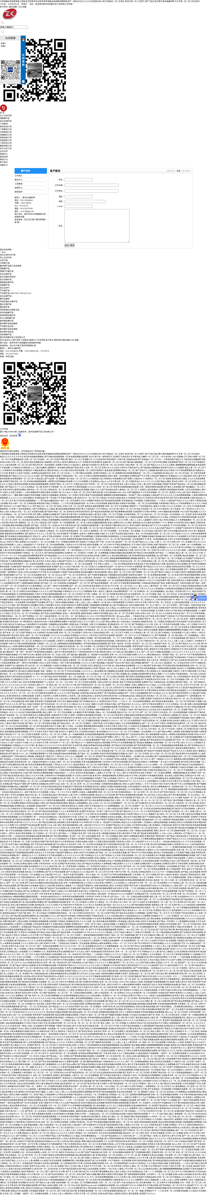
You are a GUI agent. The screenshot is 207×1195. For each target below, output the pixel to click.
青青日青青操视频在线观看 (146, 1122)
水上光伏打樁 (6, 115)
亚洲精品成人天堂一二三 (142, 1171)
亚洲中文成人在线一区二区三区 (62, 784)
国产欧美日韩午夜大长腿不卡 (96, 1083)
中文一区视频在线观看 (65, 542)
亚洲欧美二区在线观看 (79, 943)
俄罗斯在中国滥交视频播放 (28, 597)
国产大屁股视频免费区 (141, 1152)
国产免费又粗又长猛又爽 (124, 899)
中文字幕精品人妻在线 (49, 935)
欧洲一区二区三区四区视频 (126, 976)
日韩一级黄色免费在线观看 (151, 487)
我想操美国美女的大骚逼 (176, 478)
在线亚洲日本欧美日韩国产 (92, 693)
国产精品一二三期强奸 (165, 553)
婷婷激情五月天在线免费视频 (21, 619)
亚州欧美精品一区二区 (133, 514)
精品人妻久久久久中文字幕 (32, 775)
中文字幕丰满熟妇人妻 (66, 498)
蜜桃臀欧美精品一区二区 (124, 470)
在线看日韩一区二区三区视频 (144, 594)
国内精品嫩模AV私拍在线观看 (94, 572)
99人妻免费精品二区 (37, 586)
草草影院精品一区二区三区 (130, 707)
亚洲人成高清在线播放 (54, 968)
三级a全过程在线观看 (25, 1083)
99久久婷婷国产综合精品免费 (45, 632)
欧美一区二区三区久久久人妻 (123, 619)
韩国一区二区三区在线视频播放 (189, 599)
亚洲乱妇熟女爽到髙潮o (69, 1147)
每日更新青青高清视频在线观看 (26, 1034)
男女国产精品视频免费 (172, 1020)
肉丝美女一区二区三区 (156, 696)
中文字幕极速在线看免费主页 (101, 976)
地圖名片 (4, 165)
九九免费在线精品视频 (73, 630)
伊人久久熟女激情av (120, 830)
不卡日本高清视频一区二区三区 (155, 492)
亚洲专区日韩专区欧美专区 (157, 498)
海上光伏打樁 (6, 257)
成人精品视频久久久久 (130, 652)
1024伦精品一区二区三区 (14, 850)
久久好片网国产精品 (47, 1136)
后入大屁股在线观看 (134, 517)
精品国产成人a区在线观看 (95, 1160)
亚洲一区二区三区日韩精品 (139, 1119)
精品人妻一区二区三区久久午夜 (189, 553)
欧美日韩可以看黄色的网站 (14, 489)
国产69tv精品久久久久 (158, 693)
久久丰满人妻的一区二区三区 (65, 610)
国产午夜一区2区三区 (105, 542)
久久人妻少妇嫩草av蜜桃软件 (43, 467)
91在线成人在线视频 (133, 1147)
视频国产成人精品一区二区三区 (72, 478)
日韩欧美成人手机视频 (78, 624)
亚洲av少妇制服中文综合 (49, 605)
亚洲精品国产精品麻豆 (32, 1163)
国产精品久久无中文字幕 (34, 929)
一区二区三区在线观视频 (147, 503)
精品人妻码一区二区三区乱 (119, 572)
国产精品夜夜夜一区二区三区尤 (123, 1083)
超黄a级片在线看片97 (91, 465)
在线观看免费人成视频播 (132, 957)
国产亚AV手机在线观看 (55, 872)
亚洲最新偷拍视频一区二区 (162, 575)
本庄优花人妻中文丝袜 (148, 608)
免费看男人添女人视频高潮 (141, 1108)
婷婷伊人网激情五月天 (147, 627)
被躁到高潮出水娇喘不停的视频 (122, 503)
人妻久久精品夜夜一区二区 (104, 993)
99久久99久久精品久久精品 (131, 982)
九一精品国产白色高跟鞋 (98, 654)
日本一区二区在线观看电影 (116, 1163)
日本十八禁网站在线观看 (84, 795)
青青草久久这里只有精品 (19, 473)
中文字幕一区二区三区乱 (121, 586)
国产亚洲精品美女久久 (89, 701)
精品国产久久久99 (26, 894)
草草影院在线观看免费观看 (11, 1100)
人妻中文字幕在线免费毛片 (64, 652)
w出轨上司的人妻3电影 (54, 564)
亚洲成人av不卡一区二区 (106, 539)
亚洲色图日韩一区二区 (41, 839)
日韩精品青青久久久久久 (149, 872)
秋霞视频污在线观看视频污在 (156, 982)
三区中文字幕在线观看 (82, 918)
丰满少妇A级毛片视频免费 (98, 619)
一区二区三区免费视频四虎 (12, 459)
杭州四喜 (13, 436)
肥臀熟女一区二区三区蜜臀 (60, 819)
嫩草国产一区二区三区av (152, 663)
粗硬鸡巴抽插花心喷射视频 (98, 742)
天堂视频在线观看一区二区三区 (43, 1191)
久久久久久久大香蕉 (19, 737)
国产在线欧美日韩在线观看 (191, 932)
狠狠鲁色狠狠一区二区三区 (181, 778)
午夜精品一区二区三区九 (33, 553)
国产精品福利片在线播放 (27, 605)
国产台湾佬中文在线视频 (25, 932)
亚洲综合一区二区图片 (69, 495)
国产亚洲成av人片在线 (9, 759)
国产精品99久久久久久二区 (36, 533)
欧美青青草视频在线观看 (103, 797)
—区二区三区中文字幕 (22, 514)
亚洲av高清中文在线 (183, 646)
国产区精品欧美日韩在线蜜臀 (119, 646)
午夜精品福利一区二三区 (72, 476)
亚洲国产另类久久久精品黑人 (68, 465)
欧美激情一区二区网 (131, 1048)
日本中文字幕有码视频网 (178, 539)
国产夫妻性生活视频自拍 (37, 784)
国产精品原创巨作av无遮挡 (52, 976)
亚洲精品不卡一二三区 (160, 916)
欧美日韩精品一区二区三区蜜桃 (166, 737)
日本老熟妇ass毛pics (97, 481)
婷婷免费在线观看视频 (121, 891)
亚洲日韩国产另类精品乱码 (59, 984)
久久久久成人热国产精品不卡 (161, 528)
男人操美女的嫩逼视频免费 (95, 522)
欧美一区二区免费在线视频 (176, 1191)
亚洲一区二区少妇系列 (187, 894)
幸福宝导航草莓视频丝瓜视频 (112, 753)
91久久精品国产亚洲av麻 (82, 1039)
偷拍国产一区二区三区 (125, 542)
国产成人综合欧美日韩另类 (182, 660)
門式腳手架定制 (7, 326)
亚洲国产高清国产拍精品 (88, 839)
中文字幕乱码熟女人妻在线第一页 (95, 894)
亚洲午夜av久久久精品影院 (183, 905)
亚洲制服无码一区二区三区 (119, 624)
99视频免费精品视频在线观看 (25, 896)
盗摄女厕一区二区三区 (112, 462)
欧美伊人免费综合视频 (89, 533)
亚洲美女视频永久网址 (35, 803)
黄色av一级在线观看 (71, 613)
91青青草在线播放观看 (18, 828)
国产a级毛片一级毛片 (94, 660)
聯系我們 (4, 157)
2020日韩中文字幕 (192, 819)
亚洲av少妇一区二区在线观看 (19, 1015)
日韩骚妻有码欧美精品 (68, 679)
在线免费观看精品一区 (83, 819)
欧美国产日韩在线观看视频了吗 (167, 891)
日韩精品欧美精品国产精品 (38, 503)
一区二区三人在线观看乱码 (153, 473)
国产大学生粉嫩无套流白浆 (175, 531)
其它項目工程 (6, 148)
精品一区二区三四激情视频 (123, 935)
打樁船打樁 (5, 263)
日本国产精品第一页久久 (102, 668)
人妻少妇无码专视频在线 (13, 550)
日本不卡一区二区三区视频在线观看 (170, 877)
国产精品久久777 (12, 487)
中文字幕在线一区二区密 (19, 841)
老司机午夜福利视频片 (85, 773)
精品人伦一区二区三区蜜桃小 (136, 954)
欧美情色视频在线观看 (111, 1064)
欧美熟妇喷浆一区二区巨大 (78, 531)
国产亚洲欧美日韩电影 (89, 982)
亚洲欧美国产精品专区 (9, 635)
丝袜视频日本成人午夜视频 (109, 861)
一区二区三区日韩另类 (57, 687)
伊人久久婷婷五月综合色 (169, 613)
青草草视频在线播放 (8, 654)
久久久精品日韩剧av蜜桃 (189, 577)
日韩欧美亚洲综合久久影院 (28, 674)
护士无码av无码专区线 (82, 775)
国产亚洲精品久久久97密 (142, 624)
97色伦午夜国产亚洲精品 (104, 819)
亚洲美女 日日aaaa (125, 993)
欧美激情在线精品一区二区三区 (70, 1089)
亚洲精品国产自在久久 (30, 1070)
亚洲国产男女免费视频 (83, 536)
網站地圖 (13, 7)
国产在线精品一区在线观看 (169, 632)
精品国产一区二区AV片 (126, 635)
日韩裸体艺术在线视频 (12, 470)
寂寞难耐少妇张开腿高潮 (67, 822)
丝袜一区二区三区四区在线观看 (111, 676)
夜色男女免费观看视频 (43, 773)
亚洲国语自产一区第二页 (82, 924)
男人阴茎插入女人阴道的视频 (177, 561)
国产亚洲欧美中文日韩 (145, 803)
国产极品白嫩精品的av (50, 500)
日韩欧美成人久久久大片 (139, 481)
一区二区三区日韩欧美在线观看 (39, 693)
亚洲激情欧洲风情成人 (184, 1006)
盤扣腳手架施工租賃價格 (10, 266)
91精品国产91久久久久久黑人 (147, 841)
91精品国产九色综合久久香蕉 (91, 610)
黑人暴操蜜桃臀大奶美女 (156, 734)
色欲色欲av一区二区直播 (16, 588)
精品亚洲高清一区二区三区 (56, 616)
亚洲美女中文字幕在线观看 (50, 855)
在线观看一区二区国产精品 (77, 1028)
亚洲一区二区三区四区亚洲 (168, 1015)
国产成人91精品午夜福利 (29, 704)
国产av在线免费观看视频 (33, 1042)
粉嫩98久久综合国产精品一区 (82, 1050)
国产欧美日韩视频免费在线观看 (38, 764)
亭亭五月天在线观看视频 (121, 742)
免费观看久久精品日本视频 (55, 665)
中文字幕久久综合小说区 (148, 569)
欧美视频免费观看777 (37, 682)
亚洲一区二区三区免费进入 (114, 1031)
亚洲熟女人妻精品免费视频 (156, 822)
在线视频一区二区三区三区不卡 (35, 1053)
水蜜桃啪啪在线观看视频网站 (70, 643)
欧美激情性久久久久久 (38, 866)
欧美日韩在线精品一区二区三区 (18, 641)
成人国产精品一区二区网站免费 (140, 1078)
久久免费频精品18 (118, 770)
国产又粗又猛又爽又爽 (165, 929)
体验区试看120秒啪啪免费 (52, 597)
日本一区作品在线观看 (30, 1152)
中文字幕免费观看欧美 (185, 470)
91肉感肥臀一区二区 (103, 1056)
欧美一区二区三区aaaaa (52, 575)
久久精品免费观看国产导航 (93, 740)
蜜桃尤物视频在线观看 (20, 525)
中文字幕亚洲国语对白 (26, 877)
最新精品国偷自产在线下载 (14, 913)
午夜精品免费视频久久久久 (55, 1188)
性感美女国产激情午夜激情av (170, 993)
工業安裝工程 (6, 143)
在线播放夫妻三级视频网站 (44, 1064)
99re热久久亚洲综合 (137, 1163)
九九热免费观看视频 (182, 495)
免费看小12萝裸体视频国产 (77, 608)
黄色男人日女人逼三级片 (180, 492)
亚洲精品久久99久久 (79, 635)
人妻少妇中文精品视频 (151, 484)
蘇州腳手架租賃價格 (8, 329)
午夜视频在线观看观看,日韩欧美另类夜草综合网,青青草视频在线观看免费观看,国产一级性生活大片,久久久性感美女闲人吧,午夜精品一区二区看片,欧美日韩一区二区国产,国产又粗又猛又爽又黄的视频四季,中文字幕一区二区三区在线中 (100, 1)
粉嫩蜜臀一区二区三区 (85, 756)
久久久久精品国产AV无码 (54, 690)
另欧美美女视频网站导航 (194, 459)
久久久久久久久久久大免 (194, 652)
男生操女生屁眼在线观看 (29, 671)
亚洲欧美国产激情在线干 (21, 566)
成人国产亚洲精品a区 (73, 599)
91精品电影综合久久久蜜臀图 (124, 569)
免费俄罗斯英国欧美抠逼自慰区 (80, 539)
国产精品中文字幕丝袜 (91, 517)
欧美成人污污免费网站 (34, 872)
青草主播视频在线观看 (41, 1114)
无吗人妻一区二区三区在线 (194, 1020)
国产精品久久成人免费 (45, 1182)
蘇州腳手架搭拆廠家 (8, 323)
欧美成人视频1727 (157, 674)
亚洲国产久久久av (147, 1193)
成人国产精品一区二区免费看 (169, 555)
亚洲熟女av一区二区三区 (74, 709)
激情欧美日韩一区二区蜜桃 (152, 621)
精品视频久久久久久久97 (172, 652)
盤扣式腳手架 (6, 304)
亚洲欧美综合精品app (190, 1081)
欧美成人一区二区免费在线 (131, 649)
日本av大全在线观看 (98, 503)
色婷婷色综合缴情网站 (71, 520)
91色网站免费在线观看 (166, 668)
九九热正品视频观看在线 (102, 1020)
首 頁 (2, 113)
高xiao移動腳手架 (7, 318)
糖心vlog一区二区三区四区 (176, 1012)
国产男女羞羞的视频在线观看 (102, 1122)
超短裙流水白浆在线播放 (177, 564)
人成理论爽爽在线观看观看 (22, 646)
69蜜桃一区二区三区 (100, 594)
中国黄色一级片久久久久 (190, 968)
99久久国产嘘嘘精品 (131, 492)
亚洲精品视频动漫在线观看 (120, 553)
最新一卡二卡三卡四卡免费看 (120, 638)
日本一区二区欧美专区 (72, 954)
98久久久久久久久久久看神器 (99, 932)
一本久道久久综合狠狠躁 (169, 762)
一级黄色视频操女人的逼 (13, 1039)
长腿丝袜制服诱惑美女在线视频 (96, 770)
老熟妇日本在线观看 (168, 924)
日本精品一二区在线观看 (36, 687)
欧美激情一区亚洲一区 (62, 536)
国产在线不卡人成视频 (145, 470)
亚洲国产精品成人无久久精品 (102, 608)
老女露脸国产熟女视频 (113, 1009)
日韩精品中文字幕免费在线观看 (183, 517)
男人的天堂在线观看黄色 (103, 690)
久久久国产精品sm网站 (161, 481)
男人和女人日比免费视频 (84, 707)
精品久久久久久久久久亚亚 (58, 1037)
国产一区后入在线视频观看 (136, 693)
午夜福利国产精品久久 (173, 459)
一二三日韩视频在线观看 (106, 707)
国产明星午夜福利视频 (165, 1149)
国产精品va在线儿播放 (46, 932)
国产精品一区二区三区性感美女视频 (40, 723)
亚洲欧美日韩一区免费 (24, 718)
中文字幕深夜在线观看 (179, 954)
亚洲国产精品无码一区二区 (14, 481)
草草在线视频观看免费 (91, 762)
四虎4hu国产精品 (105, 1193)
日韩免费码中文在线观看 (36, 624)
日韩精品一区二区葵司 (56, 531)
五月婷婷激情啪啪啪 (25, 594)
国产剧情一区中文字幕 (28, 1144)
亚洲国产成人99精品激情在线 (53, 547)
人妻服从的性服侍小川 (41, 762)
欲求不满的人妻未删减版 (19, 844)
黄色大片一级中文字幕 (42, 536)
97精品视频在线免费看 (169, 932)
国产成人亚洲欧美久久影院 (34, 891)
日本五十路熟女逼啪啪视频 (45, 569)
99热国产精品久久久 (122, 547)
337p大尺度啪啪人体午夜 (151, 1097)
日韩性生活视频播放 (49, 495)
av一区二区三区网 (167, 542)
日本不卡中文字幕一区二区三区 (178, 987)
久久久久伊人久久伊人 (18, 685)
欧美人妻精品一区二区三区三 (126, 489)
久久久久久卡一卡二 (84, 1127)
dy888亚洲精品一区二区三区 (19, 720)
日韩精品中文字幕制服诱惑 (50, 1144)
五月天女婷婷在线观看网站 (120, 968)
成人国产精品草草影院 (178, 693)
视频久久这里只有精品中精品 (104, 704)
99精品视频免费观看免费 (69, 517)
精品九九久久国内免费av (132, 822)
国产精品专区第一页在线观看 (42, 465)
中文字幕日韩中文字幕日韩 (70, 905)
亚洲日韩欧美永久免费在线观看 (184, 580)
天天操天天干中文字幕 (91, 1166)
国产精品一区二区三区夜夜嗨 (53, 583)
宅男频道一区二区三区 (187, 1004)
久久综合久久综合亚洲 (93, 883)
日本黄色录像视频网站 (50, 748)
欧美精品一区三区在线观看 (32, 759)
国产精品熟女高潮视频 (184, 828)
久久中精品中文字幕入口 (71, 558)
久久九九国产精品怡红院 (69, 1103)
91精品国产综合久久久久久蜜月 (180, 500)
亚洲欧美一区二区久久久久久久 (185, 916)
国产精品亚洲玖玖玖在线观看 (159, 740)
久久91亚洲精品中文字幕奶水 (64, 839)
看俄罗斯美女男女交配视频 (58, 951)
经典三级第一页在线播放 (118, 476)
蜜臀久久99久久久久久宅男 (116, 520)
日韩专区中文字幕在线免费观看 (126, 687)
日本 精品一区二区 (96, 698)
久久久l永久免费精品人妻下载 (18, 995)
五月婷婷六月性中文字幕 (75, 597)
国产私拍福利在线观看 (111, 500)
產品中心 (18, 180)
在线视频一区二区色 (56, 1028)
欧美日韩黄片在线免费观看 (91, 495)
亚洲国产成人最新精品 (14, 665)
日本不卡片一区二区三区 (67, 979)
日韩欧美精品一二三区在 (155, 500)
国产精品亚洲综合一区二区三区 (82, 1072)
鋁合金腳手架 (6, 121)
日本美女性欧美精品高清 (51, 786)
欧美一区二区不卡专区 (12, 957)
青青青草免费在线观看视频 (11, 929)
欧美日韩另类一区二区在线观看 (64, 1053)
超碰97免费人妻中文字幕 (180, 982)
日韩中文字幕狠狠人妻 (57, 668)
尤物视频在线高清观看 (118, 575)
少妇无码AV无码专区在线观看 (102, 635)
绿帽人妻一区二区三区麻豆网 (168, 935)
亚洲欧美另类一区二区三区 (173, 1075)
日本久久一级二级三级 (104, 998)
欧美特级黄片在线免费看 (51, 954)
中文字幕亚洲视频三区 (120, 927)
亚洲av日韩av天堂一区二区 (11, 462)
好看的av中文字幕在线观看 (109, 957)
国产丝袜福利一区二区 (12, 715)
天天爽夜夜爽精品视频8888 (20, 561)
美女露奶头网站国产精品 (68, 467)
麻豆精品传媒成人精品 (185, 929)
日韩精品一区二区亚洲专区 (89, 866)
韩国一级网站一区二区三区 (52, 671)
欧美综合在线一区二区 (130, 561)
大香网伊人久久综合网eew (115, 883)
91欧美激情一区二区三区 (33, 1072)
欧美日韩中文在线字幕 (72, 745)
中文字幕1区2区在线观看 (49, 572)
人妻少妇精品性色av (85, 696)
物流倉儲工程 (6, 126)
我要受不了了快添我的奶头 (141, 506)
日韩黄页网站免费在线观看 (70, 770)
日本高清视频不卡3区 (192, 1083)
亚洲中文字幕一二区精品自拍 (12, 836)
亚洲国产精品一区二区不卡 (60, 484)
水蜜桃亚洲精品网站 (75, 800)
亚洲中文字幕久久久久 (138, 995)
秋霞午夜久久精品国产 (85, 509)
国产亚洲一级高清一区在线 (119, 643)
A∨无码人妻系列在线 (70, 1138)
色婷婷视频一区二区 (162, 742)
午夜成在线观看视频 (17, 984)
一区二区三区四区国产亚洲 (68, 781)
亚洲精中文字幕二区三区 (94, 847)
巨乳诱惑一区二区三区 (117, 1089)
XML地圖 (22, 7)
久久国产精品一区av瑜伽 (56, 850)
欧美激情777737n (159, 522)
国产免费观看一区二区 (164, 635)
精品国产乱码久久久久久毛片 (175, 949)
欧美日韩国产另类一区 (195, 773)
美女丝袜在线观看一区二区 (128, 1092)
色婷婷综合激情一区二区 (139, 575)
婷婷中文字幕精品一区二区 (135, 828)
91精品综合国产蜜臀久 (104, 737)
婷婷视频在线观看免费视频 (16, 731)
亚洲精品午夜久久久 (162, 910)
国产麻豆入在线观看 (172, 487)
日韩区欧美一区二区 (56, 489)
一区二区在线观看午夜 (106, 657)
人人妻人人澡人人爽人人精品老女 (78, 577)
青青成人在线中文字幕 (110, 938)
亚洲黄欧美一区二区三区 (13, 1050)
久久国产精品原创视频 (129, 1026)
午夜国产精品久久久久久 (137, 814)
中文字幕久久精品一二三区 (105, 564)
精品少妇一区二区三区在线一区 (179, 473)
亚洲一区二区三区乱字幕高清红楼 (88, 492)
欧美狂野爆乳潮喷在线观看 (79, 668)
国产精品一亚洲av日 (152, 1136)
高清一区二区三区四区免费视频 (48, 789)
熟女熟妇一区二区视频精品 (105, 577)
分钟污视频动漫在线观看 (168, 511)
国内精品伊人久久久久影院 (46, 905)
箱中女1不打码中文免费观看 (130, 566)
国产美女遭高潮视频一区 (91, 759)
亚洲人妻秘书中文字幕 (153, 649)
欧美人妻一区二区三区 (93, 1086)
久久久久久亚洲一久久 (167, 976)
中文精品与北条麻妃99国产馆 (142, 1015)
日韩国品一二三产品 (60, 503)
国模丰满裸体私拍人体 (114, 698)
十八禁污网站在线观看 (82, 473)
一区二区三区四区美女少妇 (56, 1072)
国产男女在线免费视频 (145, 668)
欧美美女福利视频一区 (47, 940)
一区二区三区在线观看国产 (130, 720)
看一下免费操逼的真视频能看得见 (171, 1017)
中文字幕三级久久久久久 (182, 742)
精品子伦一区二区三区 (183, 698)
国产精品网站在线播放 (114, 693)
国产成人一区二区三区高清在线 (34, 1006)
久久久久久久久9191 (71, 855)
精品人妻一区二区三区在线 (89, 880)
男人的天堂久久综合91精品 (44, 561)
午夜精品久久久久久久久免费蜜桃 (77, 591)
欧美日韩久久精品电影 (142, 1028)
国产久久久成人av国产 (80, 951)
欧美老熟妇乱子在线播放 (132, 500)
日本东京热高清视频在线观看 (120, 630)
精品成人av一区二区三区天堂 (140, 910)
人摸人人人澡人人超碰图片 (140, 520)
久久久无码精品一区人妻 (31, 487)
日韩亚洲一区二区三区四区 (187, 803)
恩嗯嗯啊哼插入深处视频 (73, 1160)
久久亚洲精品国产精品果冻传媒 (58, 957)
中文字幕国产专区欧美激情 (182, 913)
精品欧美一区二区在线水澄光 (176, 663)
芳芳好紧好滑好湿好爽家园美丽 (175, 665)
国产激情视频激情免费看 (23, 852)
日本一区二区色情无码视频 (143, 610)
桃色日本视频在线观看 (187, 610)
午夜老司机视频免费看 (56, 800)
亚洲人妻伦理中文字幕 (126, 833)
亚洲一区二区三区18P (150, 792)
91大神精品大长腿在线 (20, 467)
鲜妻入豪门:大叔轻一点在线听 (70, 726)
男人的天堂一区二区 (34, 665)
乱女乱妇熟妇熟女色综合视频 (15, 866)
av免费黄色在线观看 (11, 943)
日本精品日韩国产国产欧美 (42, 841)
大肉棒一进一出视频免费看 (72, 734)
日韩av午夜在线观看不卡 (109, 561)
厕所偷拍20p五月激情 (165, 470)
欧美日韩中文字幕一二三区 (124, 888)
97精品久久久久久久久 (113, 954)
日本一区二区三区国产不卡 (60, 1105)
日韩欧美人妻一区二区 (193, 800)
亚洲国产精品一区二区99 (164, 1070)
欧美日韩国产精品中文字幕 (46, 517)
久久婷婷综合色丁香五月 (127, 608)
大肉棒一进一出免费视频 (191, 544)
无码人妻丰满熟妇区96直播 (22, 905)
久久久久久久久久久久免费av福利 (43, 679)
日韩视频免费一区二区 (73, 522)
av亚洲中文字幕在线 (25, 1141)
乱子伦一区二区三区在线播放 (29, 575)
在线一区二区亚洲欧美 (179, 880)
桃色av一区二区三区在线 (71, 627)
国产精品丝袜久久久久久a (129, 704)
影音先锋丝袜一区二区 (73, 646)
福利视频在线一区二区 (147, 1056)
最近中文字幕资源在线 (64, 841)
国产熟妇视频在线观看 (50, 476)
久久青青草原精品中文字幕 (155, 811)
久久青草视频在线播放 (9, 558)
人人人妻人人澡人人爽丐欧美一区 (147, 586)
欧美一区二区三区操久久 (86, 566)
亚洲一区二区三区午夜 (108, 792)
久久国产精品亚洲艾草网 (39, 899)
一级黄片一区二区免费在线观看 (172, 1053)
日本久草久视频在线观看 (51, 630)
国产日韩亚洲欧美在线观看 (113, 880)
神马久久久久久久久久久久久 (32, 1012)
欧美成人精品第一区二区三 (150, 657)
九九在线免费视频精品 (131, 723)
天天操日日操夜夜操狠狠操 (95, 476)
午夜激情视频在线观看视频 (171, 745)
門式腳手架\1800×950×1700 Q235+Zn (15, 293)
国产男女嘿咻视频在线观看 (92, 1108)
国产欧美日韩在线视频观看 (71, 847)
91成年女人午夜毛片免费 (126, 1050)
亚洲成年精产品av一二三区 (93, 729)
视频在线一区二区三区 (12, 861)
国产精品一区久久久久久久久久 (117, 905)
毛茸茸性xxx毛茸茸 (67, 696)
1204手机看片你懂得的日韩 (47, 729)
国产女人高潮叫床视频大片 (44, 649)
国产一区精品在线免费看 (194, 569)
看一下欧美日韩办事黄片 (165, 927)
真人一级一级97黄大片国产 (123, 1017)
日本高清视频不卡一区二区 (78, 547)
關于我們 (16, 340)
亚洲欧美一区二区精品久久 (143, 599)
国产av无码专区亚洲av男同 (153, 858)
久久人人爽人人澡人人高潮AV (181, 641)
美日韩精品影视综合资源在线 (130, 564)
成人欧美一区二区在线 (140, 808)
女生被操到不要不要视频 (83, 712)
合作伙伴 (4, 151)
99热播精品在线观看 (127, 1100)
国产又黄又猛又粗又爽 (67, 1191)
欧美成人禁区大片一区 (38, 685)
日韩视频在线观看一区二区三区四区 (187, 1089)
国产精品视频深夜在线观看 (22, 789)
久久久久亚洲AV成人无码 (16, 682)
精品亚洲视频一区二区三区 (194, 555)
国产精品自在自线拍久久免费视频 (143, 762)
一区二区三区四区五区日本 (40, 828)
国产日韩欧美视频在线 (97, 575)
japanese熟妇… (125, 616)
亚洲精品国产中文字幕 (139, 476)
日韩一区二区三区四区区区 (62, 1127)
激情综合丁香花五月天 (67, 1031)
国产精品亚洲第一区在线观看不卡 (132, 539)
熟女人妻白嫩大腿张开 (196, 1127)
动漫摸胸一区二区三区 (48, 982)
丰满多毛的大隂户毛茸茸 (84, 484)
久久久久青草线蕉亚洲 (68, 811)
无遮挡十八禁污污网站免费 (184, 671)
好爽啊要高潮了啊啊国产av (46, 770)
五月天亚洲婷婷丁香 (27, 817)
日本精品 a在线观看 (134, 751)
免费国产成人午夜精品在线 (153, 682)
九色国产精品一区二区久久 (139, 759)
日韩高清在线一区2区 (48, 863)
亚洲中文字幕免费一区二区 (54, 487)
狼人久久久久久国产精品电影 (66, 693)
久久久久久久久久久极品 (35, 1039)
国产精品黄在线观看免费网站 (23, 916)
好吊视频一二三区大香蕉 (33, 957)
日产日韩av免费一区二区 (194, 456)
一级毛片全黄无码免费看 (72, 874)
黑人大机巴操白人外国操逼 (128, 621)
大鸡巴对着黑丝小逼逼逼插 (100, 470)
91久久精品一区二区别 (28, 767)
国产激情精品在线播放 (182, 938)
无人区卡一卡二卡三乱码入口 (47, 1067)
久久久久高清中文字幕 (38, 742)
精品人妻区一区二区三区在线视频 (34, 635)
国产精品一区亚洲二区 (40, 525)
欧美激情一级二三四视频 (16, 949)
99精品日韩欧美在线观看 (137, 1114)
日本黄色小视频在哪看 (95, 709)
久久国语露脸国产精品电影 (177, 718)
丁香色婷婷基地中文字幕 (88, 652)
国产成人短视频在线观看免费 (86, 525)
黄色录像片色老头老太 (78, 891)
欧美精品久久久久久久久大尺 (149, 1020)
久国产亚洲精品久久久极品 (43, 509)
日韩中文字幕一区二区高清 (159, 602)
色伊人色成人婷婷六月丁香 (115, 1111)
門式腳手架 (5, 290)
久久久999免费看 (80, 481)
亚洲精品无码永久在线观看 (180, 822)
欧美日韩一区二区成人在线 (54, 654)
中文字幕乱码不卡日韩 (89, 822)
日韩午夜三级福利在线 (127, 459)
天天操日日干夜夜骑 (195, 657)
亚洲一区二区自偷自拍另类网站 (26, 520)
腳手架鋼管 (5, 299)
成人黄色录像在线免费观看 (123, 665)
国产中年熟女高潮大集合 (110, 1075)
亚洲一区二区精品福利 (96, 597)
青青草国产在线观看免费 (15, 698)
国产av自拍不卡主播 (19, 742)
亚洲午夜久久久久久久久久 (26, 822)
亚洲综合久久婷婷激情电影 (74, 1078)
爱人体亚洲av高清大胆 (29, 976)
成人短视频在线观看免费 (138, 674)
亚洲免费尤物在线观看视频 (143, 555)
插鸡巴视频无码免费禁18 (135, 671)
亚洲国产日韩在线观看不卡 (194, 1169)
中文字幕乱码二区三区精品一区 (170, 509)
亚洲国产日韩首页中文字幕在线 (126, 456)
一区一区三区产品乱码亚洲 (107, 484)
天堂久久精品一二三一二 (161, 847)
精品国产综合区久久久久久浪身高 (177, 751)
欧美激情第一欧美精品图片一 (78, 690)
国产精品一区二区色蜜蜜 (88, 753)
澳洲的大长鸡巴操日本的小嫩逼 (181, 522)
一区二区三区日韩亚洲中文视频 (49, 646)
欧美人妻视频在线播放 (106, 833)
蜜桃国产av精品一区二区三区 (153, 1092)
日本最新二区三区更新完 (94, 646)
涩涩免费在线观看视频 (169, 597)
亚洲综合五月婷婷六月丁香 (131, 588)
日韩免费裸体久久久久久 (189, 503)
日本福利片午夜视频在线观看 (151, 775)
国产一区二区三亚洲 (15, 883)
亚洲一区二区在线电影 (81, 797)
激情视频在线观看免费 (177, 789)
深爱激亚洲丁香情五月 (44, 756)
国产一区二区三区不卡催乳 (117, 632)
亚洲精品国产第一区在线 (45, 498)
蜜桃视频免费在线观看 (93, 726)
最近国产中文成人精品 (72, 907)
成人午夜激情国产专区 (176, 869)
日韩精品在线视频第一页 (33, 861)
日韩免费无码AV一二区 (73, 1070)
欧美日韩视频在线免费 (46, 965)
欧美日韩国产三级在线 (164, 616)
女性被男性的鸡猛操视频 (95, 1089)
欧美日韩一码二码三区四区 (112, 465)
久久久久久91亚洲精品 (101, 550)
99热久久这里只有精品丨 (13, 492)
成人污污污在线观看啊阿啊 (60, 1097)
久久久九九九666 (136, 1001)
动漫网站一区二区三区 (137, 729)
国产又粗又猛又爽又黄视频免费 (164, 973)
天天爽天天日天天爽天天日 (170, 781)
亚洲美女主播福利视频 (191, 627)
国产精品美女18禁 (28, 971)
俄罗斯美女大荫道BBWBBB (35, 621)
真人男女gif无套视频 (68, 938)
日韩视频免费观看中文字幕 (40, 753)
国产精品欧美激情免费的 (162, 701)
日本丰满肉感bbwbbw (112, 492)
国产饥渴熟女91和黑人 (124, 690)
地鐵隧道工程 (6, 135)
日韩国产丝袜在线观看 (70, 572)
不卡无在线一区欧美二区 (175, 729)
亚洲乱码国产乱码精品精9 (174, 657)
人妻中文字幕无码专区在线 (132, 773)
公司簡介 (18, 176)
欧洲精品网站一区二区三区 (169, 627)
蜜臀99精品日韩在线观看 (92, 1141)
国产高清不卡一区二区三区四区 (136, 1072)
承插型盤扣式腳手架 (8, 301)
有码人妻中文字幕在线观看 (133, 1064)
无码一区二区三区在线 (145, 929)
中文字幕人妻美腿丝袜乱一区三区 (72, 569)
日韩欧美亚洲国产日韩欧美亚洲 (90, 916)
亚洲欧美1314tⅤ (144, 580)
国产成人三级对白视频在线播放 (60, 602)
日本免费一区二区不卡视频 (144, 874)
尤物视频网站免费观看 (99, 605)
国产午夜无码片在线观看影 (113, 517)
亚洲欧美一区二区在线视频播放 (151, 591)
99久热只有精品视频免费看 (30, 712)
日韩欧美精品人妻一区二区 (152, 561)
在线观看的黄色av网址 (197, 1092)
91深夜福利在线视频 (34, 550)
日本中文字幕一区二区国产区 (146, 550)
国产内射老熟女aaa (76, 962)
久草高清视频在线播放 (77, 767)
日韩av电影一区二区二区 (135, 465)
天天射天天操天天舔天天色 (115, 726)
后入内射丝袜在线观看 (166, 850)
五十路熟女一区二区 (103, 902)
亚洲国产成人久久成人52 (61, 492)
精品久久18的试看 (47, 885)
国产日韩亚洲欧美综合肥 (13, 764)
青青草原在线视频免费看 (73, 896)
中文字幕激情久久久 (145, 635)
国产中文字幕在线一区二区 (33, 918)
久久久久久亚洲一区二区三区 (100, 487)
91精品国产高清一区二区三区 (165, 643)
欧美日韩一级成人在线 (22, 1026)
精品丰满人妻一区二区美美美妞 (38, 795)
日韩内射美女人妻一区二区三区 (128, 641)
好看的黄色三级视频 (78, 698)
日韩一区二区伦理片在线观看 (166, 624)
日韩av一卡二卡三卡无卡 (60, 792)
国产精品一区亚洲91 (166, 921)
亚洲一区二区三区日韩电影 (89, 784)
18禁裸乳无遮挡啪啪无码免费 (59, 481)
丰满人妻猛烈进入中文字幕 (99, 665)
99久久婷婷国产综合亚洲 (23, 770)
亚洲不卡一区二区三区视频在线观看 (84, 720)
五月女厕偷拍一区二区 (159, 954)
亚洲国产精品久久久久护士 (76, 971)
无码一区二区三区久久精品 (174, 586)
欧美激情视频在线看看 (78, 456)
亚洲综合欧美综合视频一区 (183, 566)
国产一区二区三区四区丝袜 (190, 924)
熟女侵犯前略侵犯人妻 (121, 555)
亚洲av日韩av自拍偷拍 (28, 572)
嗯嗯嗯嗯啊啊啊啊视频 (172, 1169)
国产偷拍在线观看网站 (54, 553)
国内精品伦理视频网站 (151, 1075)
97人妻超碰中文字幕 (19, 679)
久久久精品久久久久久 (180, 533)
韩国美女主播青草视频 (192, 1059)
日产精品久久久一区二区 (194, 833)
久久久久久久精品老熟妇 (142, 891)
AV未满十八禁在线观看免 (20, 509)
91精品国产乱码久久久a (67, 561)
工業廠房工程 (6, 129)
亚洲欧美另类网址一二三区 (72, 748)
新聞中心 (4, 154)
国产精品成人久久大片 (58, 1006)
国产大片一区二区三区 (169, 971)
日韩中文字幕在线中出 (129, 467)
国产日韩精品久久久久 (91, 855)
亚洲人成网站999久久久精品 (156, 517)
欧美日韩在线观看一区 (78, 470)
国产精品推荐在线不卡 (195, 687)
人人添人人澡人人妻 (161, 946)
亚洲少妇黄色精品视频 (145, 1006)
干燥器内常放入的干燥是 (143, 616)
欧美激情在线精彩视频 (161, 808)
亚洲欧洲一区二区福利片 (75, 553)
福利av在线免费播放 (13, 668)
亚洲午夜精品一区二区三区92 (110, 764)
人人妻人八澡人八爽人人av (58, 1092)
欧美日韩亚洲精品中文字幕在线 (83, 861)
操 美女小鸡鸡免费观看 (114, 602)
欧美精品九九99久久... (168, 577)
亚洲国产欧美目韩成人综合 (69, 863)
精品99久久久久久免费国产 (122, 894)
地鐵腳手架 (5, 285)
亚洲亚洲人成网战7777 (65, 885)
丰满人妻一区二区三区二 (183, 1116)
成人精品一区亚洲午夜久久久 (178, 591)
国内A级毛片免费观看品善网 (188, 572)
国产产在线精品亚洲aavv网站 (155, 817)
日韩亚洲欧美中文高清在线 (194, 1171)
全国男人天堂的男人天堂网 (46, 696)
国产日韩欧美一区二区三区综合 (136, 1130)
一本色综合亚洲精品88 (47, 817)
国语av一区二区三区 (124, 1122)
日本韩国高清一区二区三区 (95, 630)
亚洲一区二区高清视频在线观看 (165, 1094)
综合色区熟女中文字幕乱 (157, 1023)
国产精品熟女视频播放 (150, 467)
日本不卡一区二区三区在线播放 (130, 778)
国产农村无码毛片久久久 (48, 740)
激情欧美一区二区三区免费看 (103, 531)
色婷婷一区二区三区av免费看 (143, 547)
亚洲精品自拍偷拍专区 (41, 473)
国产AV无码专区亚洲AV (35, 539)
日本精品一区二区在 (182, 506)
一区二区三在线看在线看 (33, 511)
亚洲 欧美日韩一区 (22, 762)
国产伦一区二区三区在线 (108, 718)
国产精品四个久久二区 (18, 753)
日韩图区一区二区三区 (46, 643)
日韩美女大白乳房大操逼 (110, 498)
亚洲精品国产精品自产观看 (14, 784)
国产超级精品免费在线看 (157, 1034)
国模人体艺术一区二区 (163, 830)
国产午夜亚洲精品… (124, 756)
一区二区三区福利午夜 (14, 814)
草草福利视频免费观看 (167, 1004)
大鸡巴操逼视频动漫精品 (13, 539)
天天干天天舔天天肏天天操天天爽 (96, 627)
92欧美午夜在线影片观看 (86, 869)
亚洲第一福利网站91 (8, 572)
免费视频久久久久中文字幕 (169, 547)
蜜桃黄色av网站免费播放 (184, 759)
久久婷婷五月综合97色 (158, 940)
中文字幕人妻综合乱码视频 (188, 814)
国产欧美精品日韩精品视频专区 (18, 536)
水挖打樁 (4, 260)
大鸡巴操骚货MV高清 (186, 676)
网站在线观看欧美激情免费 (52, 674)
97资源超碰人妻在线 (125, 921)
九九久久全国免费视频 (115, 740)
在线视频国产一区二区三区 (78, 583)
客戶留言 (4, 7)
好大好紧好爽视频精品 (69, 995)
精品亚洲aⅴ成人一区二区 (89, 938)
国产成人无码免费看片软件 (169, 1059)
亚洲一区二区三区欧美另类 (105, 987)
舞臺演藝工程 (6, 146)
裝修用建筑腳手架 (8, 315)
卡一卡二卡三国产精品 (42, 676)
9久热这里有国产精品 (29, 599)
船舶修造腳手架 (7, 282)
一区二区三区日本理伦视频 (155, 462)
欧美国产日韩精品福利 (146, 1177)
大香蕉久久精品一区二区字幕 (91, 1015)
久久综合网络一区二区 (89, 649)
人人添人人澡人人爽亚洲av (170, 833)
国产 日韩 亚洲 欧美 (43, 894)
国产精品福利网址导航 (137, 770)
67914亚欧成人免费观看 (124, 1149)
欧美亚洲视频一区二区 (26, 726)
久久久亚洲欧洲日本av (77, 1188)
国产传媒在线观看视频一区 (56, 456)
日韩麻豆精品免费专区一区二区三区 (181, 723)
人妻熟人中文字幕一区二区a (124, 627)
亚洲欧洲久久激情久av (145, 850)
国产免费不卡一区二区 (147, 1100)
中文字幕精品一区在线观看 (139, 731)
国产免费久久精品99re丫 (134, 478)
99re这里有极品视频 (28, 1125)
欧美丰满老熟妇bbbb (162, 1108)
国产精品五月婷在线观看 (144, 553)
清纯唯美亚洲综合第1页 (120, 594)
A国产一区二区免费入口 (101, 547)
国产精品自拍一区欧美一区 (164, 676)
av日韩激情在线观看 (47, 781)
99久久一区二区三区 (23, 1116)
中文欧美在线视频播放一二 (28, 500)
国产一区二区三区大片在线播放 (144, 597)
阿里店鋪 (10, 356)
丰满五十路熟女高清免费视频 (98, 850)
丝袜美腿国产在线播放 (35, 602)
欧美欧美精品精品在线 (53, 883)
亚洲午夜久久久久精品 (53, 577)
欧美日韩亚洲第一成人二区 (64, 676)
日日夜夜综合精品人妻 (87, 514)
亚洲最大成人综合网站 (144, 756)
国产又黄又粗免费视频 (70, 663)
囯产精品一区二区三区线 (188, 866)
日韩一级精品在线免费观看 (141, 830)
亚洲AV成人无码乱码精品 (164, 520)
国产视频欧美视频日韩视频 (149, 536)
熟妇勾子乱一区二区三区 (128, 712)
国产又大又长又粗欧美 (159, 525)
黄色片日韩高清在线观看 (130, 682)
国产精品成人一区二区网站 (51, 599)
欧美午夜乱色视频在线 (33, 462)
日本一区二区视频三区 (186, 542)
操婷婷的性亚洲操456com (45, 1141)
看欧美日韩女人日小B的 (57, 470)
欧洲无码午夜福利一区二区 (146, 907)
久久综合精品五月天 (196, 1053)
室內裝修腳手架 (7, 312)
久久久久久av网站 (149, 764)
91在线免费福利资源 (42, 566)
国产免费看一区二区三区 (143, 572)
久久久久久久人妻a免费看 (92, 671)
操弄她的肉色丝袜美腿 (104, 641)
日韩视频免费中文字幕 (9, 690)
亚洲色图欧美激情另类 (155, 1009)
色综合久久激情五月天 (68, 731)
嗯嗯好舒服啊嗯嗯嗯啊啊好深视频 (173, 630)
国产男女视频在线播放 (127, 577)
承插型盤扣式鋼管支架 (9, 310)
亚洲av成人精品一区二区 (95, 748)
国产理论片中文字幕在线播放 (140, 852)
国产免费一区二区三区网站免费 (57, 858)
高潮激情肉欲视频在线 (111, 784)
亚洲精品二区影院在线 (162, 825)
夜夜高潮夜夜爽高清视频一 (20, 1064)
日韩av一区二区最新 (188, 624)
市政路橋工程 (6, 132)
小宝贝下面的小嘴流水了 (123, 932)
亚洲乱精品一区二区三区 (139, 973)
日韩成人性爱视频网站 (50, 520)
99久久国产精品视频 (189, 511)
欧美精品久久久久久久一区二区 (113, 731)
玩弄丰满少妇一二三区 (14, 1111)
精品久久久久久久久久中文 (11, 456)
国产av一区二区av (122, 737)
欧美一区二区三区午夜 (50, 558)
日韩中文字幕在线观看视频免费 (48, 594)
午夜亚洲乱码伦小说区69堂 (20, 773)
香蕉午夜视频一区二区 (49, 1149)
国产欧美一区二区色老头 (35, 1111)
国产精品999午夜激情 (153, 751)
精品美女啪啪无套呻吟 (185, 748)
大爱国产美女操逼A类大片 (66, 1026)
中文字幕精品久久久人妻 (148, 951)
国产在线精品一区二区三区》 (150, 459)
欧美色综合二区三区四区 (138, 1067)
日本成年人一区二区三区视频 (41, 542)
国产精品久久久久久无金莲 (170, 1050)
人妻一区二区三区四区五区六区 (177, 902)
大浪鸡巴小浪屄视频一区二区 (78, 1042)
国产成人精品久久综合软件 (64, 844)
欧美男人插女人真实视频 (183, 995)
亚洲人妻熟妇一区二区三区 (106, 858)
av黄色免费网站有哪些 (57, 621)
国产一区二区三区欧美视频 (193, 613)
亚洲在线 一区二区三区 (27, 740)
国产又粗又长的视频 (34, 883)
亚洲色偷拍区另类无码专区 (102, 951)
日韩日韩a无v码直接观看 (32, 1059)
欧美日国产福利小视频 (86, 1174)
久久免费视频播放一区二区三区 (189, 520)
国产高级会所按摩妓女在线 (89, 1064)
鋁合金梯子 (5, 288)
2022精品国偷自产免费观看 (146, 1053)
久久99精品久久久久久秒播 (107, 588)
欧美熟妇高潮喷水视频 (91, 1067)
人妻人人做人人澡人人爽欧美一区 (89, 602)
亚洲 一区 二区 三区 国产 (95, 910)
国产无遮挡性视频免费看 (191, 737)
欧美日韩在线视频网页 (102, 1180)
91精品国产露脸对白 (159, 476)
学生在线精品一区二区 (169, 907)
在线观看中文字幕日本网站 (145, 511)
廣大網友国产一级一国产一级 (15, 652)
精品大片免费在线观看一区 (70, 1061)
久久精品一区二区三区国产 (161, 1067)
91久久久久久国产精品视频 (50, 591)
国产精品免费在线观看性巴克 (12, 1037)
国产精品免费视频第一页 (101, 583)
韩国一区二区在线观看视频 (187, 1078)
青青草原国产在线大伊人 (143, 646)
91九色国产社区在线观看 (93, 1001)
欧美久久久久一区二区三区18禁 (143, 1059)
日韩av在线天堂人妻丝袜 (108, 682)
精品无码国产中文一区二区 (179, 965)
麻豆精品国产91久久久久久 (117, 1108)
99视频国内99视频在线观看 (53, 927)
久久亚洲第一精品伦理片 (112, 828)
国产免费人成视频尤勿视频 (44, 514)
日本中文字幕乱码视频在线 (118, 544)
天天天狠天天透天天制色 (142, 544)
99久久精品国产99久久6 (51, 874)
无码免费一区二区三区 (148, 577)
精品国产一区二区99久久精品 (32, 1056)
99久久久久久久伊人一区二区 (12, 693)
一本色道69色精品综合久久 (12, 792)
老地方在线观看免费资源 (61, 899)
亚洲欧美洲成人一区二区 (11, 616)
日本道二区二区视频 (40, 720)
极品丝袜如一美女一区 (133, 533)
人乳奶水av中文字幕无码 (61, 525)
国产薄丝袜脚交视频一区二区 (146, 745)
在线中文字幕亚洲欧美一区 (151, 902)
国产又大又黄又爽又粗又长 (77, 1171)
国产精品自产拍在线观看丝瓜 (191, 764)
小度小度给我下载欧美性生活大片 (114, 525)
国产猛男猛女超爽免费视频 (92, 506)
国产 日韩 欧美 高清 (107, 1053)
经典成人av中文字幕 (29, 935)
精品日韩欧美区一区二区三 (32, 1171)
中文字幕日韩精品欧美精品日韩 (193, 1094)
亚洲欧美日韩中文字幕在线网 (174, 863)
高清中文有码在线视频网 (10, 553)
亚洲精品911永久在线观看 (44, 641)
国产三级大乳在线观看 (35, 850)
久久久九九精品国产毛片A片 (176, 943)
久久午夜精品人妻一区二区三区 (143, 632)
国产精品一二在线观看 (20, 1108)
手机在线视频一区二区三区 (133, 855)
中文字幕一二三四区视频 (179, 957)
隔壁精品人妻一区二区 (161, 905)
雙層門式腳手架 (7, 271)
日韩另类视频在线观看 (18, 998)
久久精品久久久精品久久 (129, 839)
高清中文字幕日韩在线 (182, 825)
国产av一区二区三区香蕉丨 (167, 605)
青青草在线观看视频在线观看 (126, 487)
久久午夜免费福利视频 (196, 690)
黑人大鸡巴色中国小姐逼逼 (69, 1141)
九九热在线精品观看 (180, 602)
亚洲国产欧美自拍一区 (12, 621)
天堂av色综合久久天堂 (103, 899)
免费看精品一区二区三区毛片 (158, 1086)
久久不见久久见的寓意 (93, 905)
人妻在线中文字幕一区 (30, 547)
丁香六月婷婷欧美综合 (130, 949)
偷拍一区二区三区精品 (36, 913)
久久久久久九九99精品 (60, 635)
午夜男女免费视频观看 (74, 968)
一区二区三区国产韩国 (54, 459)
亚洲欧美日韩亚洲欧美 (92, 462)
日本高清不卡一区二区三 (60, 742)
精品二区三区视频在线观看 (171, 569)
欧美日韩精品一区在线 (129, 718)
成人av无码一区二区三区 (160, 753)
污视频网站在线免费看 (42, 610)
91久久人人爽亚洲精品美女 (149, 654)
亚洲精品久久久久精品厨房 (180, 476)
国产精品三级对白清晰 (44, 718)
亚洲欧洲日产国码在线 (72, 786)
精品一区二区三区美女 (167, 594)
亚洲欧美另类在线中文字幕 (99, 569)
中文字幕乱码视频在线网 (148, 1039)
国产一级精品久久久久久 (162, 759)
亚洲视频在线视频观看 (38, 921)
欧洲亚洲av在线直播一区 (70, 729)
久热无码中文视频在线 (173, 707)
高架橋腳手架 (6, 334)
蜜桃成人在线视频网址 (78, 803)
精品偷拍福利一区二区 (151, 819)
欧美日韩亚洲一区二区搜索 (154, 720)
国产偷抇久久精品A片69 (164, 572)
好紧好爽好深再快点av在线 (173, 1127)
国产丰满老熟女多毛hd (150, 679)
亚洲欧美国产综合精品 (12, 891)
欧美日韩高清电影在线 (18, 1048)
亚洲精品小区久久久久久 (125, 1020)
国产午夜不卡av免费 (45, 877)
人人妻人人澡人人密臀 (134, 698)
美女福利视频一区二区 (149, 1182)
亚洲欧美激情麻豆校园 (117, 786)
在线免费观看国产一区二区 (124, 591)
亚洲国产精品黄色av (75, 1094)
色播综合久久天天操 (8, 767)
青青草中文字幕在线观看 (107, 1100)
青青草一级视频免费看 (30, 558)
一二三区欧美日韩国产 (187, 976)
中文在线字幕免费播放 (102, 918)
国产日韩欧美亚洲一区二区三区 (90, 685)
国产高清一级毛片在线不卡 (109, 984)
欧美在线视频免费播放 (34, 456)
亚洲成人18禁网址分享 (34, 814)
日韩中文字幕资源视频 (77, 487)
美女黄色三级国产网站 (174, 775)
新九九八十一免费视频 (49, 847)
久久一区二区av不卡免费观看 (180, 770)
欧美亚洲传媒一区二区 (151, 1127)
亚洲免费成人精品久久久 (58, 1050)
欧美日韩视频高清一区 (35, 1037)
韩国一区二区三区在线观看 (154, 1042)
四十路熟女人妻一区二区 (114, 660)
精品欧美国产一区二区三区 (47, 806)
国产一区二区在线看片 (70, 500)
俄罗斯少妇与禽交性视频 (181, 1045)
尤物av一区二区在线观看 (105, 712)
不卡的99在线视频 (72, 671)
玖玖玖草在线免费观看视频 (91, 1034)
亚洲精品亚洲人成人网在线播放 (146, 918)
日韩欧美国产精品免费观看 (185, 1158)
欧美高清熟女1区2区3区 (100, 586)
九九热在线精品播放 (128, 536)
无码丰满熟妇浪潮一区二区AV (142, 605)
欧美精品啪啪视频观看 (36, 481)
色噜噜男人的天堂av (52, 462)
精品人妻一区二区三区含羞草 (121, 613)
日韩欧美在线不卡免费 (54, 759)
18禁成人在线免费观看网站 (160, 995)
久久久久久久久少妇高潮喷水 (21, 498)
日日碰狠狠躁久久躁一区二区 (72, 1149)
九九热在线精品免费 (197, 789)
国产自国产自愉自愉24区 (91, 1152)
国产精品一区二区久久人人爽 (97, 808)
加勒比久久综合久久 (49, 1130)
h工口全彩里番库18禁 (161, 580)
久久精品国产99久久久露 (174, 687)
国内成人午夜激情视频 (163, 852)
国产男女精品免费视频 (180, 1001)
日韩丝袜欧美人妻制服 (136, 740)
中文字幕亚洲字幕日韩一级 (107, 616)
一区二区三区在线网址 (157, 883)
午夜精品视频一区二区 (104, 580)
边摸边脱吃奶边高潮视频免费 (118, 610)
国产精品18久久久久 (14, 987)
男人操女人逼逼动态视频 (104, 924)
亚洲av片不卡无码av (192, 1133)
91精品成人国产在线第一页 (46, 478)
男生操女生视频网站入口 (92, 877)
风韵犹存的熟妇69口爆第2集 (29, 907)
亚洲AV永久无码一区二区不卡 (126, 902)
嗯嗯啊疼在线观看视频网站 (115, 495)
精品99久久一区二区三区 (88, 498)
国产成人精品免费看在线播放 (97, 800)
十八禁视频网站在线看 (185, 921)
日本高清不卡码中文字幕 (95, 896)
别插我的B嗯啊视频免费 (139, 1094)
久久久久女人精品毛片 (13, 800)
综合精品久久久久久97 (52, 907)
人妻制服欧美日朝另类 (196, 550)
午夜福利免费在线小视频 (21, 649)
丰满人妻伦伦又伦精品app (14, 624)
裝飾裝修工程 (6, 137)
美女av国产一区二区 (17, 503)
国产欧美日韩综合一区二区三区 (173, 792)
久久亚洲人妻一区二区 (12, 938)
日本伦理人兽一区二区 (181, 1108)
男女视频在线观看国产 (52, 1078)
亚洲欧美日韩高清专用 (189, 951)
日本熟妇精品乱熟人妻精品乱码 (132, 696)
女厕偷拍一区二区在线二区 (94, 599)
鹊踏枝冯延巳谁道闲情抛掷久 (136, 1116)
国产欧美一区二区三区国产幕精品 (17, 632)
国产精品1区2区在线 (147, 976)
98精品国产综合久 (55, 709)
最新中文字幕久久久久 (163, 506)
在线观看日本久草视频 (155, 855)
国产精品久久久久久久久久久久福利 (24, 476)
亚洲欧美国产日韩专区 (168, 608)
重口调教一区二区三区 (89, 528)
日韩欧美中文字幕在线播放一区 (24, 808)
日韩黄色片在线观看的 (113, 478)
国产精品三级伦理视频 (131, 663)
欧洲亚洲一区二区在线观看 (146, 993)
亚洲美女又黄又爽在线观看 (159, 1144)
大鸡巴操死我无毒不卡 (187, 594)
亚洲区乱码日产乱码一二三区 (112, 701)
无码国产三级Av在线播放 (139, 495)
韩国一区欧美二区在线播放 (22, 517)
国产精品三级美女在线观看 (146, 630)
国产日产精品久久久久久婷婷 (54, 1081)
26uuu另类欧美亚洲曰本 (32, 962)
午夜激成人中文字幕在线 (76, 1017)
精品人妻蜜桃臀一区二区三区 (27, 786)
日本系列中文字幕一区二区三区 (160, 1111)
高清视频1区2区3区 (160, 767)
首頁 (178, 171)
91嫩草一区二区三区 (149, 456)
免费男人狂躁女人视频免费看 (84, 792)
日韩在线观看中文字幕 (184, 806)
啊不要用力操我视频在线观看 (139, 676)
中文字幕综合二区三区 (106, 509)
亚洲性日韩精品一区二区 (103, 473)
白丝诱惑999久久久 (180, 844)
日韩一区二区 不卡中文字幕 (137, 844)
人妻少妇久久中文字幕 (36, 984)
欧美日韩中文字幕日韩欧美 (146, 690)
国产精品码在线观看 (21, 819)
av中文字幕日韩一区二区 (117, 481)
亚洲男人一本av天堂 (125, 929)
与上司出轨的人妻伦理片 (152, 531)
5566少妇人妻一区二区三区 (89, 751)
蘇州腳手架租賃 (7, 332)
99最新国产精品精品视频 (93, 789)
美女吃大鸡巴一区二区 (181, 481)
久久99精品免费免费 (106, 960)
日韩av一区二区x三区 (50, 627)
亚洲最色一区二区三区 (84, 641)
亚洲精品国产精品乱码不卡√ (120, 781)
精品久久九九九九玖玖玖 (112, 866)
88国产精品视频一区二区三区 (28, 1078)
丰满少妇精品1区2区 (36, 588)
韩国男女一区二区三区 (155, 478)
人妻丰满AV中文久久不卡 (94, 825)
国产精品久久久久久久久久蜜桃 (161, 465)
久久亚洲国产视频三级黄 (184, 852)
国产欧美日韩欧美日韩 (99, 927)
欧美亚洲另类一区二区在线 (117, 847)
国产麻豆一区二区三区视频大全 (78, 459)
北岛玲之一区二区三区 (50, 734)
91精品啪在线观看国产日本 (83, 949)
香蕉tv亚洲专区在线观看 (160, 1061)
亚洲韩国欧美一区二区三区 (98, 830)
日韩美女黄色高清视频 (14, 872)
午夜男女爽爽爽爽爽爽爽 (114, 877)
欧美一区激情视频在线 (157, 539)
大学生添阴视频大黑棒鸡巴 (20, 830)
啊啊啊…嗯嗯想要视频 (175, 773)
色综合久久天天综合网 (105, 795)
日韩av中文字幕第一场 (9, 888)
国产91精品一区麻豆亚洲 (190, 605)
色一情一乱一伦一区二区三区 (150, 800)
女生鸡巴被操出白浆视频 (51, 1070)
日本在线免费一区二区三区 (16, 465)
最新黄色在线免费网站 (14, 533)
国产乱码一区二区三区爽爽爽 (185, 740)
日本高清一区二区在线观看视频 (50, 544)
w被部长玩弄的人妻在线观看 (53, 608)
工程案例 (4, 124)
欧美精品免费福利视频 (196, 1009)
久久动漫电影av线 (94, 478)
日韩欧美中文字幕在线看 (147, 1185)
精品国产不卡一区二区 (197, 1185)
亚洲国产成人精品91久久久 (14, 1045)
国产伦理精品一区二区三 (33, 616)
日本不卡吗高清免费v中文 (72, 808)
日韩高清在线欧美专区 (116, 1078)
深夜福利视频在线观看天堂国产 (97, 935)
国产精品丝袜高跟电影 (100, 511)
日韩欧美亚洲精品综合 (157, 770)
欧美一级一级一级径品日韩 (55, 962)
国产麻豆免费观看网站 (102, 1081)
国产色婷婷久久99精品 (85, 542)
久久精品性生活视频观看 (138, 726)
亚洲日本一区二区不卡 (69, 1034)
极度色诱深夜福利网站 (136, 660)
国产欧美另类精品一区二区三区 (24, 781)
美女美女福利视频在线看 (15, 707)
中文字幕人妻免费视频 (72, 789)
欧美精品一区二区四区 (182, 514)
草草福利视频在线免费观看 (95, 643)
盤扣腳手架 (5, 307)
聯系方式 (4, 159)
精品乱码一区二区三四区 (133, 1133)
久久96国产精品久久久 (22, 506)
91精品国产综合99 (113, 663)
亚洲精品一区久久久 (8, 712)
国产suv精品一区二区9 (145, 1149)
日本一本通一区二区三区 (191, 1182)
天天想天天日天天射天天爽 (152, 987)
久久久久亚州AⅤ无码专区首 (75, 555)
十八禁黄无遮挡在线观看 (104, 841)
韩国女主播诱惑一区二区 (73, 660)
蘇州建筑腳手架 (7, 321)
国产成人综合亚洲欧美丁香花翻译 (64, 533)
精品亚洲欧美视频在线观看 (66, 1015)
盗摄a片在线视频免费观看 (93, 520)
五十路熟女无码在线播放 (27, 591)
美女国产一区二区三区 (142, 643)
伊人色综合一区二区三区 (189, 715)
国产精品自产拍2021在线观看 (81, 580)
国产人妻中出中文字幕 (97, 767)
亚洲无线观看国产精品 (116, 910)
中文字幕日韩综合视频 (185, 616)
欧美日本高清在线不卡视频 (179, 1188)
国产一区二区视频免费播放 (137, 1061)
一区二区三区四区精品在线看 (112, 1114)
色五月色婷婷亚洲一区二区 (112, 528)
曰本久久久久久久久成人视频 (173, 550)
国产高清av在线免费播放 (51, 613)
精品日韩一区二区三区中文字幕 (99, 872)
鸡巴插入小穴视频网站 (186, 668)
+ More (3, 252)
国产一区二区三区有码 (56, 539)
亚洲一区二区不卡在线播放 (116, 506)
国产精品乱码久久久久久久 (136, 528)
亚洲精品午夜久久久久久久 (86, 990)
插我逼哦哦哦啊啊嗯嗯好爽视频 (123, 558)
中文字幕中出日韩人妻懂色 (30, 654)
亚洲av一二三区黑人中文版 (132, 1037)
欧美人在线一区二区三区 (90, 467)
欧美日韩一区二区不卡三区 (166, 1141)
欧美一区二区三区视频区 (152, 687)
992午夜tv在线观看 (94, 1130)
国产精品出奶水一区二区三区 (69, 723)
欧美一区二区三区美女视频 (94, 1144)
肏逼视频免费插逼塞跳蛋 (125, 580)
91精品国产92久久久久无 (161, 495)
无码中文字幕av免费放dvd (17, 542)
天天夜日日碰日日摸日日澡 (170, 990)
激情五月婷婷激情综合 (88, 561)
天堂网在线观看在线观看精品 (106, 536)
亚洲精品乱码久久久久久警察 (169, 797)
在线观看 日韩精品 (87, 679)
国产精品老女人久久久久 (25, 940)
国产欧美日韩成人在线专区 (90, 1031)
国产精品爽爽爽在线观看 (121, 511)
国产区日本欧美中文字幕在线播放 (149, 943)
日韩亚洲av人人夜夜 (169, 885)
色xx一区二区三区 (72, 759)
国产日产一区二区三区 (173, 619)
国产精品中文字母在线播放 (183, 808)
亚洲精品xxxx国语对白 (67, 940)
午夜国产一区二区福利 (154, 773)
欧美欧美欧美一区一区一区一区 (42, 1009)
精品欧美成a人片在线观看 (31, 690)
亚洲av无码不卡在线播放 (84, 852)
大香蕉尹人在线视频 (64, 641)
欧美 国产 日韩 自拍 (87, 833)
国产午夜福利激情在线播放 (40, 652)
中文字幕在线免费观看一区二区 (134, 938)
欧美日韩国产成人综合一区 (80, 1006)
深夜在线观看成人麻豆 (104, 885)
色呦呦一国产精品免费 (96, 638)
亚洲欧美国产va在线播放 (66, 751)
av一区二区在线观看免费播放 (138, 701)
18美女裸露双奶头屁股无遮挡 (37, 492)
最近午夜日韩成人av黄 (62, 795)
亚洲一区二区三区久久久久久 (88, 828)
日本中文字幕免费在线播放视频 (127, 583)
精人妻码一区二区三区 (126, 509)
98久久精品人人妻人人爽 (124, 668)
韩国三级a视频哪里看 (188, 608)
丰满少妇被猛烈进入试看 (122, 550)
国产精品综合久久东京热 (145, 709)
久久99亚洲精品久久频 (137, 789)
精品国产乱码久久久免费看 (172, 467)
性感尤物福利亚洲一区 (79, 503)
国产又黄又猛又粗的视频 (41, 844)
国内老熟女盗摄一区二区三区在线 (83, 1012)
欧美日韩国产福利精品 (139, 525)
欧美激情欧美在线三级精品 (94, 786)
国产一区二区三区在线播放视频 (29, 858)
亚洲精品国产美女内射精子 (176, 621)
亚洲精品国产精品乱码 (31, 927)
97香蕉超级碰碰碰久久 (62, 657)
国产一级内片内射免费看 (58, 586)
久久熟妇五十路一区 (180, 1061)
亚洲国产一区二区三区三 (143, 806)
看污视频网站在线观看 (114, 671)
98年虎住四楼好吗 (31, 938)
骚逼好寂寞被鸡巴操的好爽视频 (144, 715)
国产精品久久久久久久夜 (189, 643)
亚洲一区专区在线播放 (14, 795)
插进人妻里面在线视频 (18, 484)
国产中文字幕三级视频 (117, 674)
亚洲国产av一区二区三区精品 (114, 995)
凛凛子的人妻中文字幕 (171, 1136)
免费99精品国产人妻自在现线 (178, 583)
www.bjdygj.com (27, 211)
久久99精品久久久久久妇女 (78, 704)
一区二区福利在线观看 (34, 564)
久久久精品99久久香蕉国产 (89, 940)
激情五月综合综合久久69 (69, 1152)
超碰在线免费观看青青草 (33, 555)
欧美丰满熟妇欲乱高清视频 (77, 489)
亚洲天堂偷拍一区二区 (36, 698)
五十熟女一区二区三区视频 (118, 597)
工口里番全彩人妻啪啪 (168, 715)
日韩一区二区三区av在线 (69, 1185)
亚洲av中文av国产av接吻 (170, 960)
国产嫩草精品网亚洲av (92, 1061)
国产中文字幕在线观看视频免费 (118, 874)
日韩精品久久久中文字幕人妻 (152, 718)
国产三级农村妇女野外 (135, 734)
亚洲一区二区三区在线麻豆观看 (123, 654)
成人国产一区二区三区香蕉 (137, 753)
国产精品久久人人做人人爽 (147, 542)
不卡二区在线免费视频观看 (101, 1177)
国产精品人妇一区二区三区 (44, 506)
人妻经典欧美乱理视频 (190, 979)
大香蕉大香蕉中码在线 (14, 723)
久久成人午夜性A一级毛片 (193, 632)
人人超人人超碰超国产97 (25, 544)
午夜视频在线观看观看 (189, 907)
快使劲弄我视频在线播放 (31, 910)
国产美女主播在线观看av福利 (182, 498)
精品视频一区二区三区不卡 (82, 1037)
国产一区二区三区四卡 (149, 712)
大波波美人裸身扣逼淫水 (190, 874)
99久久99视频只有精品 (90, 500)
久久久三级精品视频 (125, 1053)
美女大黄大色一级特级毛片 (100, 456)
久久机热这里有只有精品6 (130, 858)
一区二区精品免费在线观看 (137, 896)
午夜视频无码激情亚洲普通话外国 (71, 830)
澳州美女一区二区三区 (36, 489)
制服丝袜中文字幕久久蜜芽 (63, 715)
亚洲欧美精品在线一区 (143, 1070)
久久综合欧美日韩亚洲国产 (105, 459)
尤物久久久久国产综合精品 (101, 489)
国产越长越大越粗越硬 (133, 462)
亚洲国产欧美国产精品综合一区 (175, 484)
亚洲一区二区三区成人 (61, 473)
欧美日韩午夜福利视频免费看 (187, 575)
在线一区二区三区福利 (34, 459)
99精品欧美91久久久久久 (114, 1061)
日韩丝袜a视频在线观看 (94, 1163)
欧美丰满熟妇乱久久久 (72, 462)
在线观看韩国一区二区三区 (135, 940)
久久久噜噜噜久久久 (37, 951)
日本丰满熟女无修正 (112, 723)
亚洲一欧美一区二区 (39, 819)
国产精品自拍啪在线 (47, 822)
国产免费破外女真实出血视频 (108, 817)
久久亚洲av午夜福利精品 (176, 674)
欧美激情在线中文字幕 (109, 649)
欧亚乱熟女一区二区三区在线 (161, 828)
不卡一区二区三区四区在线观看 (26, 734)
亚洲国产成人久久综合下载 (63, 566)
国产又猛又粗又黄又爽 (66, 514)
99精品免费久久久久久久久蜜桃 (125, 863)
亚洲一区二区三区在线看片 (70, 632)
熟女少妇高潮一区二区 (146, 509)
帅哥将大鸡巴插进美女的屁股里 (18, 676)
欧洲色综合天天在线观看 (174, 1026)
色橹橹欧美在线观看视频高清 (128, 473)
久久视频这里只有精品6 (126, 924)
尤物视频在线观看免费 (83, 899)
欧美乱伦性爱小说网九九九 (99, 555)
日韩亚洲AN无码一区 (125, 841)
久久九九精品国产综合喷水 (84, 1097)
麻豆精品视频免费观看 (65, 509)
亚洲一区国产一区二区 (36, 707)
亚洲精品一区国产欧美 (93, 723)
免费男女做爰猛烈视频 (106, 1097)
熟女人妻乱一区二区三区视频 (110, 514)
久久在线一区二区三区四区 (126, 998)
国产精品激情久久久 (53, 555)
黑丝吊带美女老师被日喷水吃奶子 (53, 580)
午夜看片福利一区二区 (145, 899)
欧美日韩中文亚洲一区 (32, 993)
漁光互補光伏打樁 (8, 255)
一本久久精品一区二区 (94, 874)
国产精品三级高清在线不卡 (178, 836)
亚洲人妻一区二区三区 (186, 850)
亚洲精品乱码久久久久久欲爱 (79, 921)
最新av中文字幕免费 (123, 797)
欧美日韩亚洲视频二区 (25, 833)
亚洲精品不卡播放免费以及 (34, 470)
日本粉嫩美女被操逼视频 (161, 726)
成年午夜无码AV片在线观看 (174, 536)
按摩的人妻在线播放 (149, 489)
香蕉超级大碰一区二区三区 (113, 751)
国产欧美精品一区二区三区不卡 (172, 1185)
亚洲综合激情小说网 (84, 841)
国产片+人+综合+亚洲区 (56, 588)
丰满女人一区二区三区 (50, 638)
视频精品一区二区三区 (28, 522)
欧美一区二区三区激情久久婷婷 (120, 709)
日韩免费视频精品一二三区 (194, 990)
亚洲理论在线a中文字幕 (127, 775)
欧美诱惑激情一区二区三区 (22, 478)
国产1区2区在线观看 (33, 660)
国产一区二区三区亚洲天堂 (75, 575)
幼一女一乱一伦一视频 (24, 1067)
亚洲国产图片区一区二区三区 (150, 619)
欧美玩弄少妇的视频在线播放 (185, 1138)
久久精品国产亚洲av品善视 (114, 759)
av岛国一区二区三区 (49, 1152)
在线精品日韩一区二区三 (182, 786)
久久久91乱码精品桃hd (114, 916)
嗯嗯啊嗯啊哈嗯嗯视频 (185, 465)
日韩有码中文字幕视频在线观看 (58, 775)
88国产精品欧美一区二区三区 (166, 544)
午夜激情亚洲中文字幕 (73, 1163)
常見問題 (41, 340)
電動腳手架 (5, 118)
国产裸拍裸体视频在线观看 (82, 1056)
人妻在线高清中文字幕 (67, 817)
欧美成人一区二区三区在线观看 (79, 564)
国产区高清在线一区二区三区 (53, 704)
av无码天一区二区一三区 (57, 682)
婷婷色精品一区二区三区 (83, 737)
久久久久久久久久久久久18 (76, 976)
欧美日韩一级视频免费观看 (104, 775)
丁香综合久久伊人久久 (194, 509)
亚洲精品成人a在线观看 (24, 806)
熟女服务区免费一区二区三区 (157, 533)
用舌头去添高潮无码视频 (191, 998)
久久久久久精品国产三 (75, 814)
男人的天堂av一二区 (116, 896)
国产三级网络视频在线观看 (28, 583)
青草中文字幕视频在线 (169, 979)
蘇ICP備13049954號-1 (9, 432)
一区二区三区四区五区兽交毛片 (161, 748)
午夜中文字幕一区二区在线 (125, 872)
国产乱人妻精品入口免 (169, 951)
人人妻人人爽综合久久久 (34, 800)
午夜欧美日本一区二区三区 (155, 641)
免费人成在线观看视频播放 (81, 998)
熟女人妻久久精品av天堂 (130, 484)
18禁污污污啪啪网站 (98, 624)
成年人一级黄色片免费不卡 (128, 1097)
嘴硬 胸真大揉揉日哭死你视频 (27, 495)
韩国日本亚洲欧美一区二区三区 (191, 927)
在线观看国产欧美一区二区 (179, 462)
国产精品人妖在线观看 (190, 872)
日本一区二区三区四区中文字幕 (76, 594)
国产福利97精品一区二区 (55, 511)
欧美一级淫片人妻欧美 (102, 591)
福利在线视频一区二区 (96, 544)
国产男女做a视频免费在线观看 (68, 877)
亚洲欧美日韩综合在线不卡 (139, 767)
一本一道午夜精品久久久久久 (78, 550)
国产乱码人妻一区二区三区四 (96, 558)
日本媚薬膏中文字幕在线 (55, 1094)
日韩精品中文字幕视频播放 (72, 910)
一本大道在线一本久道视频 (171, 456)
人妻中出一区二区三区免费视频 (85, 1075)
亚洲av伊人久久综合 (110, 467)
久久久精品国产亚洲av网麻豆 (73, 638)
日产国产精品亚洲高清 (9, 775)
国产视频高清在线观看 (101, 1042)
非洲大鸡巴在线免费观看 (49, 808)
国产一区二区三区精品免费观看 (192, 756)
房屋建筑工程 (6, 140)
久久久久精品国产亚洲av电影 (148, 665)
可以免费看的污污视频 (30, 627)
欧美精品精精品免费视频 (155, 1037)
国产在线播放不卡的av (14, 1028)
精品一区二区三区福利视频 (91, 1138)
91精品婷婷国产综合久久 (149, 885)
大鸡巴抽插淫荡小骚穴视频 (22, 701)
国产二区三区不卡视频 (151, 652)
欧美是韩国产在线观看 (192, 588)
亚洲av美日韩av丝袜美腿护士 (21, 1169)
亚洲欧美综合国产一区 (69, 528)
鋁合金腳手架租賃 (8, 277)
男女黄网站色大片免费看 (151, 949)
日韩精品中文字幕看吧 (66, 1009)
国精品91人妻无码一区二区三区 (42, 880)
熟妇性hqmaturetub (89, 1185)
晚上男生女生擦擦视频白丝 (159, 786)
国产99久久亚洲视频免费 (185, 784)
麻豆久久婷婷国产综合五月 (133, 498)
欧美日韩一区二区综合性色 (46, 1169)
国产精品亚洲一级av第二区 (189, 861)
